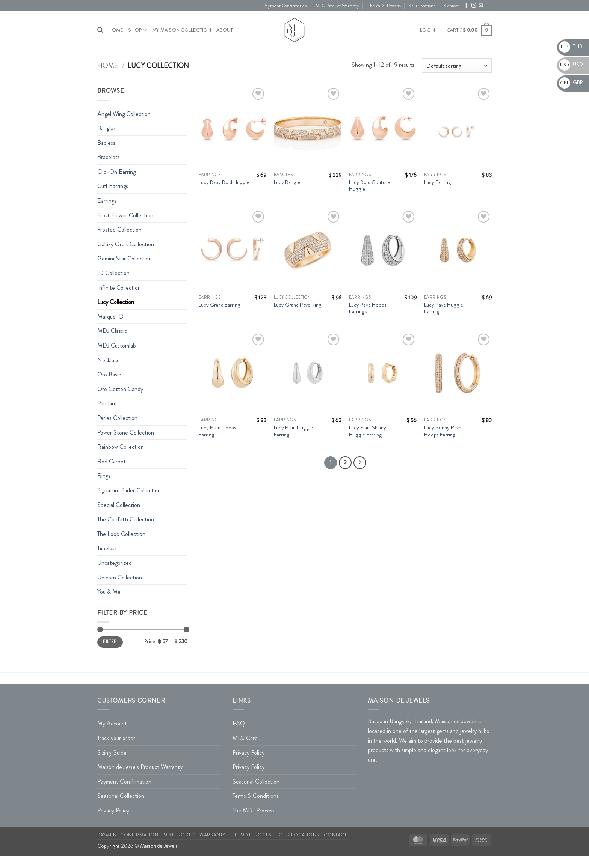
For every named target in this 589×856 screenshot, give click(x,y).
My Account (112, 723)
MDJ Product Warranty (337, 5)
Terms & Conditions (256, 795)
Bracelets (108, 157)
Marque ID (110, 316)
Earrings (106, 200)
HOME (115, 30)
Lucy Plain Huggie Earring (293, 431)
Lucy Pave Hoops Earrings (368, 308)
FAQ (239, 723)
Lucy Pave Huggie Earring (443, 308)
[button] (427, 30)
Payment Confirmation (285, 5)
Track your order (116, 738)
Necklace (108, 360)
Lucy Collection (115, 302)
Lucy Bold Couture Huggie (369, 186)
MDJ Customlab (116, 345)
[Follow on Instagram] (473, 5)
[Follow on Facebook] (466, 5)
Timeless (107, 548)
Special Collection (118, 505)
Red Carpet (111, 461)
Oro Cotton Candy (120, 389)
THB (570, 46)
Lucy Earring (437, 182)
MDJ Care (245, 738)
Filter (110, 642)
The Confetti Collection (125, 519)
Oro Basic (109, 374)
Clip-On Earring (116, 171)
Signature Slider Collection (129, 490)
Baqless (106, 142)
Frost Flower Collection (125, 215)
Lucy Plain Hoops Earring (217, 431)
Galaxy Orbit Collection (125, 244)
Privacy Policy (113, 810)
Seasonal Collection (120, 795)
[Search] (100, 30)
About (224, 30)
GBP (571, 82)
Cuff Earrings (112, 186)
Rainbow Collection (120, 446)
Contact (451, 5)
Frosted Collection (119, 229)
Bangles (106, 128)
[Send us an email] (481, 5)
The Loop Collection (121, 534)
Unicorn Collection (119, 577)
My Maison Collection (181, 30)
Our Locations (422, 5)
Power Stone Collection (125, 432)
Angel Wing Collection (124, 114)
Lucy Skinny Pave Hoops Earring (442, 431)
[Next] (359, 462)
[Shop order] (457, 65)
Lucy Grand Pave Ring (298, 304)
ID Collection (113, 273)
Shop (137, 30)
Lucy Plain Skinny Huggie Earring (367, 431)
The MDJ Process (384, 5)
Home (107, 66)
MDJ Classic (112, 330)
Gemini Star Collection (124, 258)
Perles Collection (117, 418)
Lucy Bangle (287, 182)
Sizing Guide (112, 752)
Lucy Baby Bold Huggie (224, 182)
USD (571, 64)
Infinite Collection (119, 287)
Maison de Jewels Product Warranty (140, 767)
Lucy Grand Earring (219, 304)
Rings (103, 475)
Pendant (107, 403)
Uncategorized (114, 562)
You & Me (109, 591)
